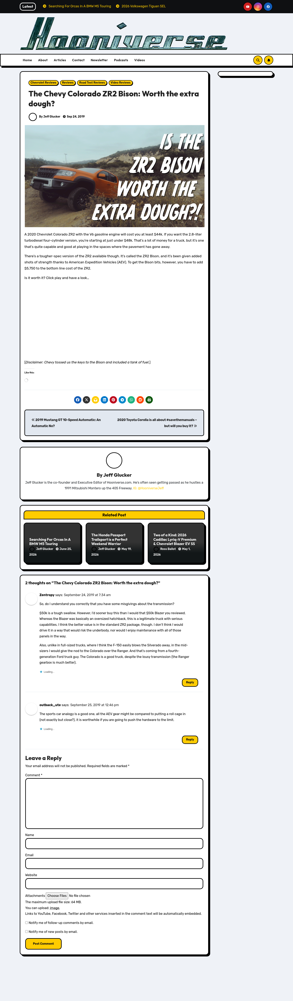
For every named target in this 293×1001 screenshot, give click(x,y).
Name (29, 834)
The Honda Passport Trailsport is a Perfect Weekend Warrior (109, 539)
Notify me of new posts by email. (53, 931)
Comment (33, 774)
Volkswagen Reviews (108, 998)
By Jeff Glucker (44, 116)
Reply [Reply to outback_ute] (190, 738)
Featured (63, 990)
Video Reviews (121, 82)
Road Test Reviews (92, 82)
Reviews (67, 82)
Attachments (35, 895)
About (43, 60)
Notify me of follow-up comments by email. (61, 922)
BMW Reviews (41, 990)
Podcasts (121, 60)
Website (31, 874)
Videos (139, 60)
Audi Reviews (166, 998)
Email (29, 854)
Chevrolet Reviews (43, 82)
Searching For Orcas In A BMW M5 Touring (50, 541)
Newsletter (99, 60)
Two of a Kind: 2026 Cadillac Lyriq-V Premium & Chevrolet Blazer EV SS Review (174, 542)
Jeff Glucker (117, 475)
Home (27, 60)
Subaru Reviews (230, 998)
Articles (60, 60)
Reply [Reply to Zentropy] (190, 681)
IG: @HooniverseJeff (148, 488)
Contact (78, 60)
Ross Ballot (165, 549)
